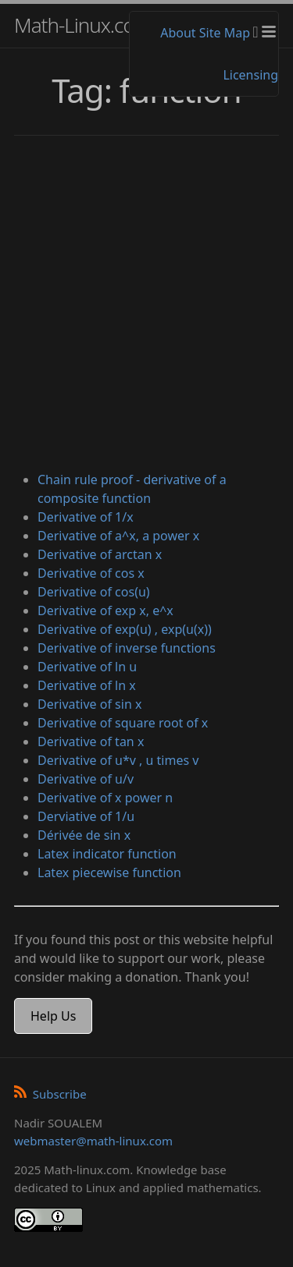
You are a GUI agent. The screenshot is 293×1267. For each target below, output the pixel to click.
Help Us (53, 1016)
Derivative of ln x (87, 685)
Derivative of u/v (86, 778)
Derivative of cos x (91, 573)
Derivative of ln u (87, 666)
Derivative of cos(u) (94, 591)
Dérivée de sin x (84, 835)
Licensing (250, 74)
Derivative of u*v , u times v (118, 760)
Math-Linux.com (83, 25)
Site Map (224, 32)
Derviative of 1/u (86, 816)
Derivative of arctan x (100, 554)
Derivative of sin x (89, 704)
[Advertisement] (146, 305)
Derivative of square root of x (123, 722)
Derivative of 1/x (86, 517)
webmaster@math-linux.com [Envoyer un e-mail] (93, 1140)
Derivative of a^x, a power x (118, 535)
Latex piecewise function (109, 872)
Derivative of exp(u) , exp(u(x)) (125, 629)
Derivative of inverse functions (127, 648)
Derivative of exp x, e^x (105, 610)
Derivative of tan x (91, 741)
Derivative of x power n (105, 797)
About (177, 32)
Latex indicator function (107, 853)
